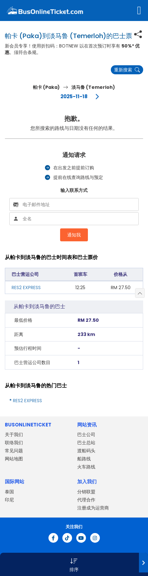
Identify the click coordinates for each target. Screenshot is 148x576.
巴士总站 (86, 442)
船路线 (84, 459)
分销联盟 (86, 491)
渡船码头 (86, 450)
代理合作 (86, 500)
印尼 (9, 500)
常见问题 (14, 450)
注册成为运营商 (93, 508)
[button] (74, 564)
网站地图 (14, 459)
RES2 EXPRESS (26, 287)
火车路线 (86, 467)
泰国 (9, 491)
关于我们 (14, 434)
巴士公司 (86, 434)
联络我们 (14, 442)
